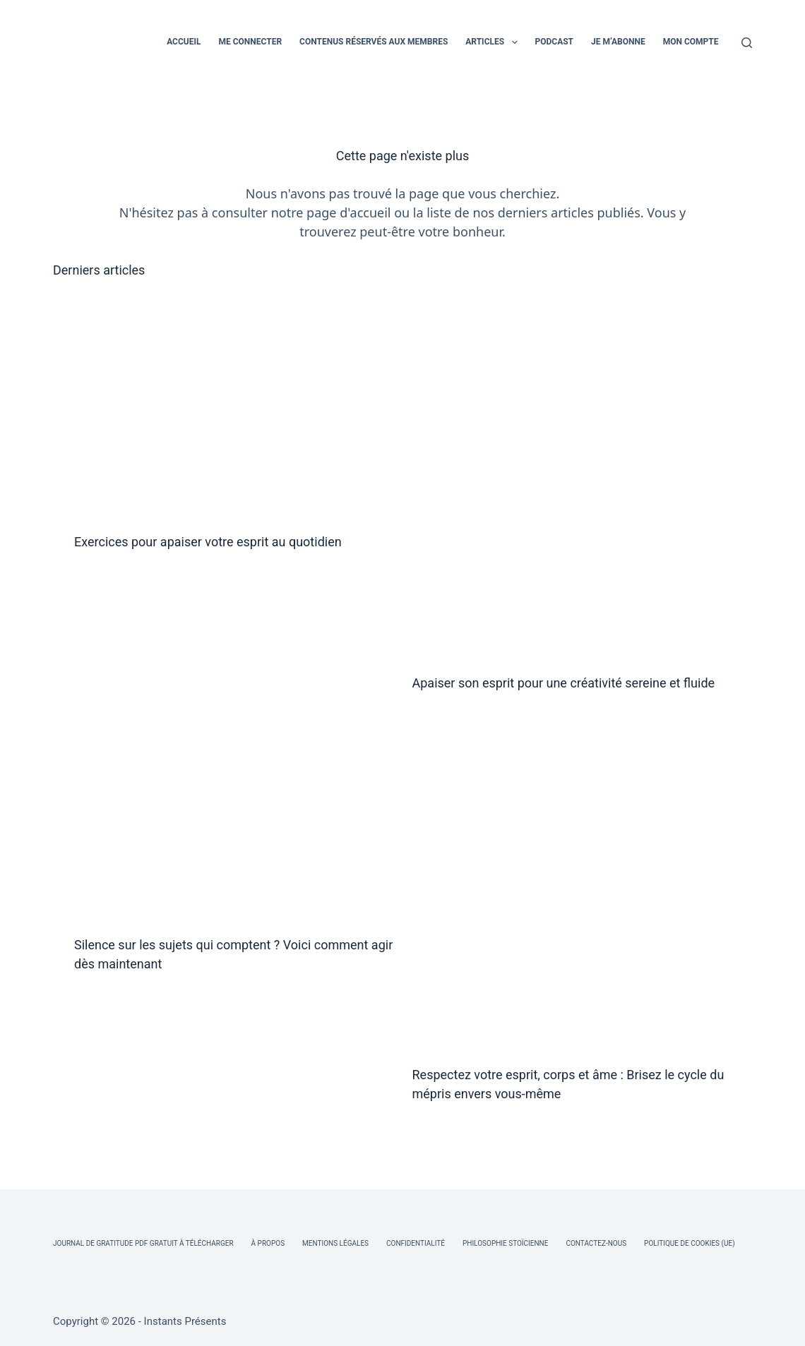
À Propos (268, 1243)
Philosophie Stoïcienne (505, 1243)
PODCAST (554, 42)
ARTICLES (494, 42)
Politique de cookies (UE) (689, 1243)
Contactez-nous (596, 1243)
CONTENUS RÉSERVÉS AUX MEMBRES (373, 42)
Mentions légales (335, 1243)
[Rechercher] (746, 42)
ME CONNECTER (250, 42)
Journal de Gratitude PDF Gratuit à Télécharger (143, 1243)
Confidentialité (415, 1243)
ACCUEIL (184, 42)
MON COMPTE (691, 42)
